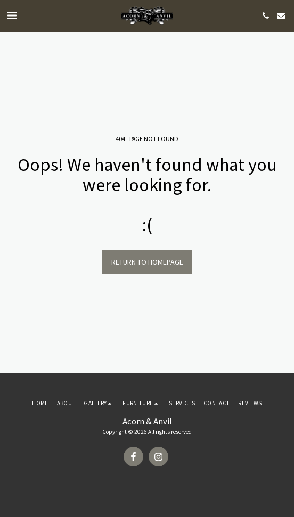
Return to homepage (147, 262)
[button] (12, 15)
